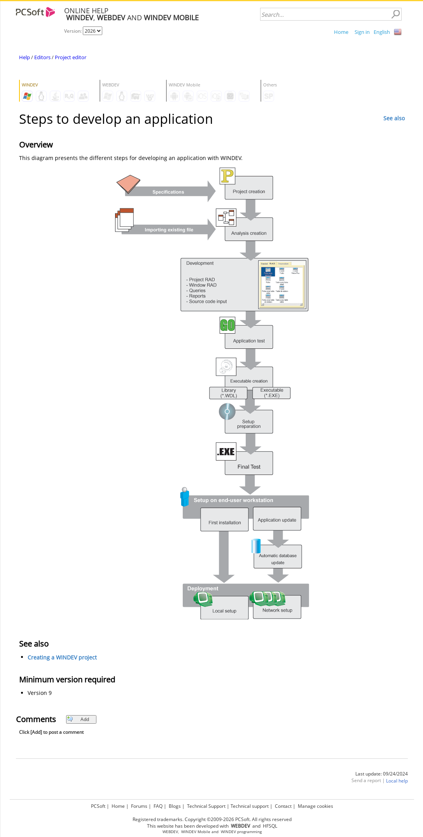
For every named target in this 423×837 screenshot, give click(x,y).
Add (78, 719)
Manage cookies (315, 806)
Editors (42, 57)
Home (341, 31)
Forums (139, 806)
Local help (397, 780)
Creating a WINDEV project (62, 657)
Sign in (362, 31)
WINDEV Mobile (195, 831)
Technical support (250, 806)
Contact (283, 806)
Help (24, 57)
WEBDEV (170, 831)
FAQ (158, 806)
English (382, 31)
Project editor (70, 57)
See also (394, 118)
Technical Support (206, 806)
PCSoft (98, 806)
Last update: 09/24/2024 (381, 773)
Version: (73, 31)
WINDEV (228, 831)
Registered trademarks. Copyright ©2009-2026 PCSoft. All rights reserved (212, 819)
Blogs (175, 806)
